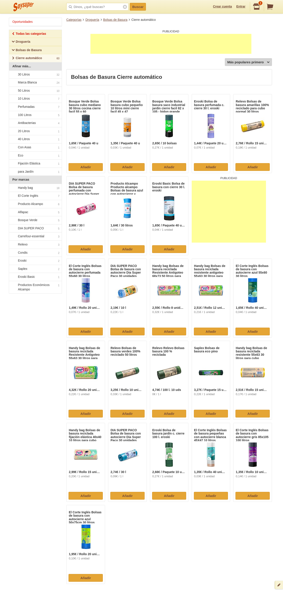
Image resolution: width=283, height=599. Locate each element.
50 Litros (35, 90)
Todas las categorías (29, 34)
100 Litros (35, 115)
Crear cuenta (222, 6)
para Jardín (35, 171)
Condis (35, 252)
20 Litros (35, 131)
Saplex (35, 269)
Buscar (137, 7)
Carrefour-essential (35, 236)
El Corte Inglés (35, 196)
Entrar (240, 6)
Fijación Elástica (35, 163)
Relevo (35, 244)
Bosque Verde (35, 220)
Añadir (85, 167)
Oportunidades (22, 21)
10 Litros (35, 99)
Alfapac (35, 212)
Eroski (35, 261)
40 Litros (35, 139)
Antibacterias (35, 123)
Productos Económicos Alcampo (35, 287)
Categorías (73, 19)
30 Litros (35, 74)
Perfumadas (35, 106)
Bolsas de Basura (115, 19)
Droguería (92, 19)
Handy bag (35, 187)
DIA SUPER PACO (35, 228)
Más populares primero (248, 62)
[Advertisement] (170, 44)
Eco (35, 155)
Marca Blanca (35, 82)
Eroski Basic (35, 277)
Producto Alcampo (35, 204)
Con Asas (35, 147)
